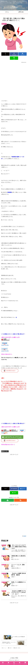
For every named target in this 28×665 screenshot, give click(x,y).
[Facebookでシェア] (14, 54)
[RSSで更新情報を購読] (20, 500)
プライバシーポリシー (14, 660)
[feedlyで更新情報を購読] (7, 500)
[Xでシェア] (5, 54)
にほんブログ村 (5, 345)
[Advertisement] (14, 78)
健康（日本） (5, 451)
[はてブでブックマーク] (22, 54)
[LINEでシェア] (14, 58)
